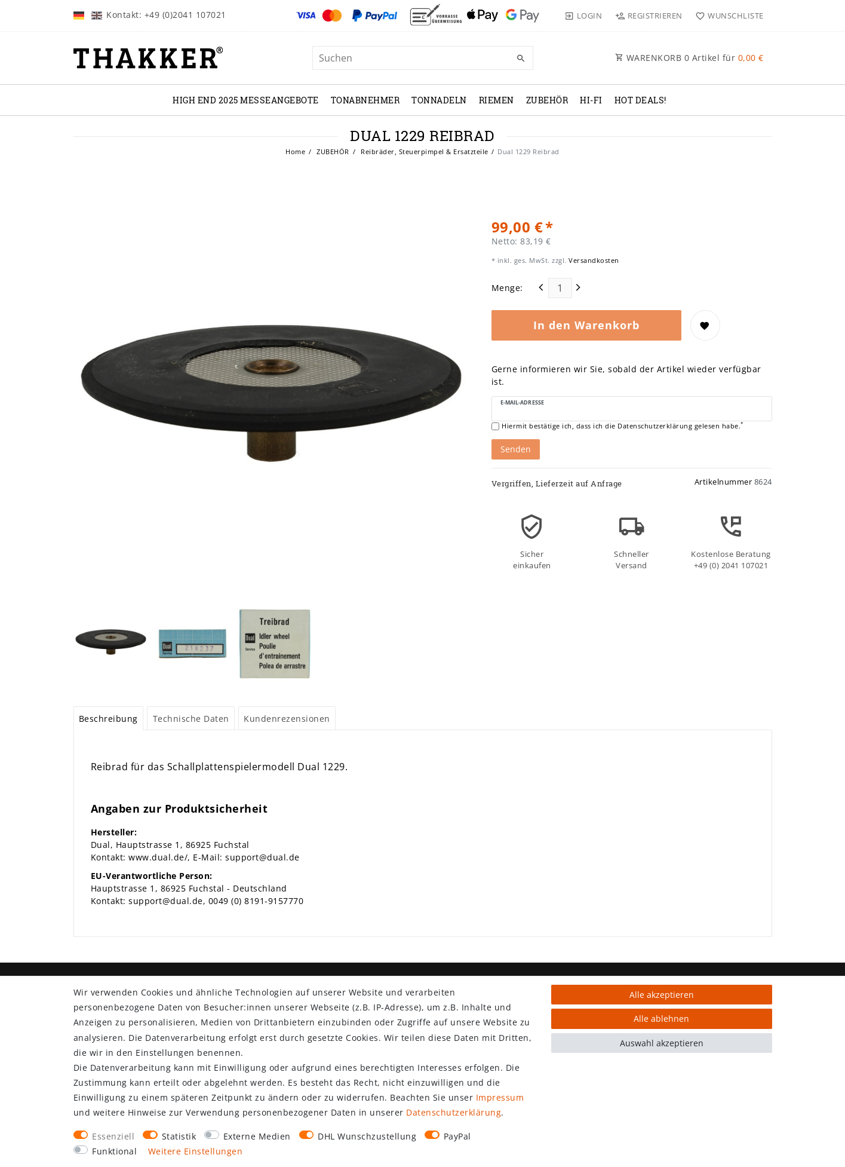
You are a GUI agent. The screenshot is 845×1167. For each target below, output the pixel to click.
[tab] (108, 718)
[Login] (583, 15)
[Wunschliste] (727, 15)
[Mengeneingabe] (560, 288)
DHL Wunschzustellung (367, 1136)
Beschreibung (108, 718)
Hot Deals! (640, 100)
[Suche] (521, 59)
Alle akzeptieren (661, 994)
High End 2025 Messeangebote (246, 100)
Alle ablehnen (661, 1018)
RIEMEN (496, 100)
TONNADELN (439, 100)
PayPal (457, 1136)
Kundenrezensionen (287, 718)
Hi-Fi (591, 100)
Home (295, 151)
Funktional (114, 1151)
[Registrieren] (648, 15)
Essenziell (113, 1136)
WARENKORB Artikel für (689, 57)
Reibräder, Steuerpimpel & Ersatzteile (423, 151)
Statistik (179, 1136)
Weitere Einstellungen (195, 1151)
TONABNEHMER (365, 100)
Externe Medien (257, 1136)
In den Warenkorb (586, 325)
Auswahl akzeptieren (661, 1043)
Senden (515, 449)
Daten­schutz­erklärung (453, 1112)
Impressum (500, 1097)
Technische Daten (191, 718)
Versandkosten (593, 260)
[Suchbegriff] (422, 58)
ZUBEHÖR (547, 100)
